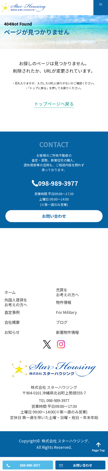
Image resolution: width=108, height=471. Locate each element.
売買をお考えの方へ (67, 292)
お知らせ (12, 332)
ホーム (10, 292)
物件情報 (63, 302)
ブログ (61, 322)
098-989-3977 (58, 183)
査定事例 (12, 312)
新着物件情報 (67, 332)
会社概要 (12, 322)
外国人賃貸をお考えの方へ (15, 302)
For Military (66, 312)
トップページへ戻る (54, 104)
